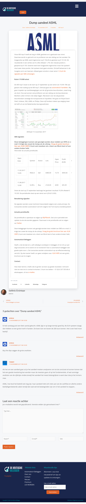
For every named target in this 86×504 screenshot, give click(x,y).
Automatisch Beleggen (33, 473)
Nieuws (27, 481)
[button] (15, 285)
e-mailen (31, 273)
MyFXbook (46, 218)
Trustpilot (8, 477)
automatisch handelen (59, 88)
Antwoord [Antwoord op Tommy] (79, 393)
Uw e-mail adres (50, 485)
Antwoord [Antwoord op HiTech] (79, 338)
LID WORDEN (29, 486)
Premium (28, 484)
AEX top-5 (61, 29)
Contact (27, 478)
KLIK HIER (55, 254)
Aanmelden (53, 494)
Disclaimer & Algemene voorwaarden (75, 502)
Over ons (28, 476)
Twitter (19, 224)
